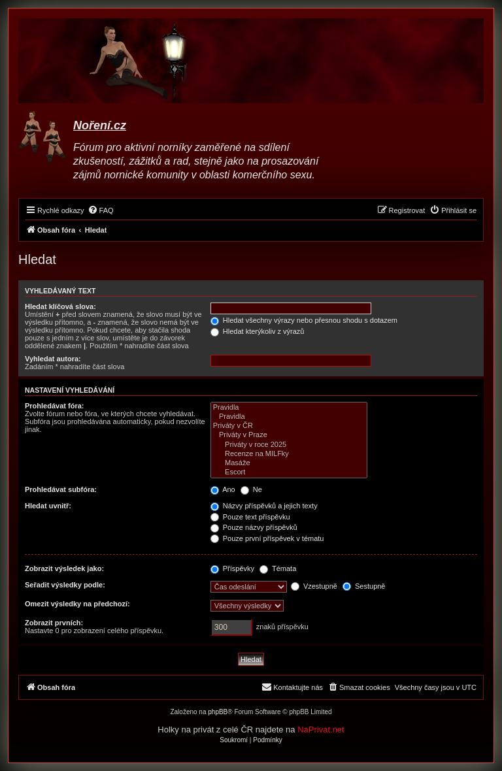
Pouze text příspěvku (250, 517)
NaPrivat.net (320, 729)
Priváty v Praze (289, 435)
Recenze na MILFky (289, 454)
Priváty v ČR (289, 426)
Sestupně (364, 586)
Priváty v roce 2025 (289, 445)
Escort (289, 472)
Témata (277, 568)
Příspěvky (232, 568)
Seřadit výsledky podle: (65, 585)
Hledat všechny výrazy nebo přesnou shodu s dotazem (303, 320)
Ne (251, 489)
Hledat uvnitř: (48, 506)
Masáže (289, 463)
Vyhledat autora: (53, 359)
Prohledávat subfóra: (61, 489)
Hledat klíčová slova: (60, 306)
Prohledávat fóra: (54, 406)
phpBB (217, 711)
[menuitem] (101, 210)
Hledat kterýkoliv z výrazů (257, 331)
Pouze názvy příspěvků (253, 527)
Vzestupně (314, 586)
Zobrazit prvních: (54, 623)
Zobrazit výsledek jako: (64, 568)
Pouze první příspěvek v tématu (267, 538)
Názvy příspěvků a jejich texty (264, 506)
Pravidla (289, 407)
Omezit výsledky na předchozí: (77, 604)
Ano (222, 489)
